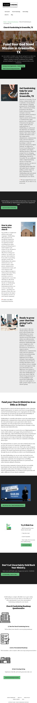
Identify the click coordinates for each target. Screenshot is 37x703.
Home (5, 21)
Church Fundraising (13, 21)
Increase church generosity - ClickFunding (13, 66)
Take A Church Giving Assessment (11, 68)
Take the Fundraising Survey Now (12, 677)
